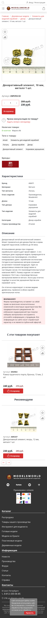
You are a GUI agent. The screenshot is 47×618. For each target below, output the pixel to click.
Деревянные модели (11, 545)
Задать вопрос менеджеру (18, 122)
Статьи (5, 570)
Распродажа (8, 517)
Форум (5, 566)
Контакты (6, 575)
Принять (30, 613)
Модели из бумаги (10, 536)
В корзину (9, 111)
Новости (6, 556)
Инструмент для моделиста (15, 526)
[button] (4, 463)
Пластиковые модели (12, 540)
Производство (8, 561)
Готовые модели (9, 531)
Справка (6, 580)
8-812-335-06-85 (12, 593)
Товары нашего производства (16, 522)
